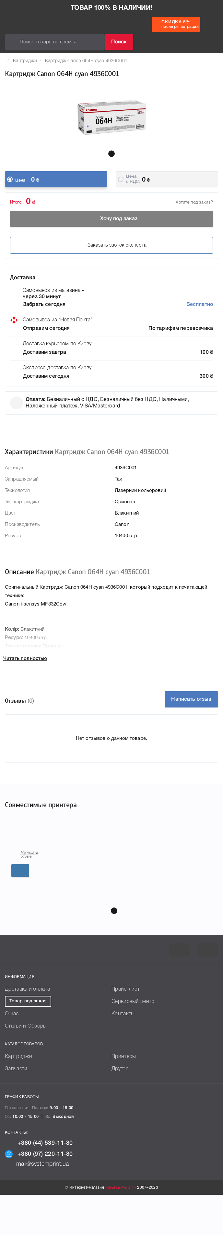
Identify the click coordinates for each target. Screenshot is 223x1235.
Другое (120, 1109)
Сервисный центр (133, 1042)
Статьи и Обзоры (26, 1066)
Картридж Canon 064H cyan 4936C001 (86, 61)
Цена (20, 180)
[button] (111, 153)
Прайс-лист (126, 1029)
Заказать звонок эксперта (111, 245)
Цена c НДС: (133, 179)
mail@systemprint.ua (37, 1204)
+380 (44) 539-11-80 (39, 1183)
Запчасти (16, 1109)
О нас (12, 1054)
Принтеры (124, 1097)
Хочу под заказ (111, 219)
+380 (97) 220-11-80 (39, 1194)
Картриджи (25, 61)
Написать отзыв (191, 699)
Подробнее (64, 921)
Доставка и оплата (27, 1029)
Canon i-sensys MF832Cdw (40, 890)
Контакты (123, 1054)
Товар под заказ (28, 1041)
